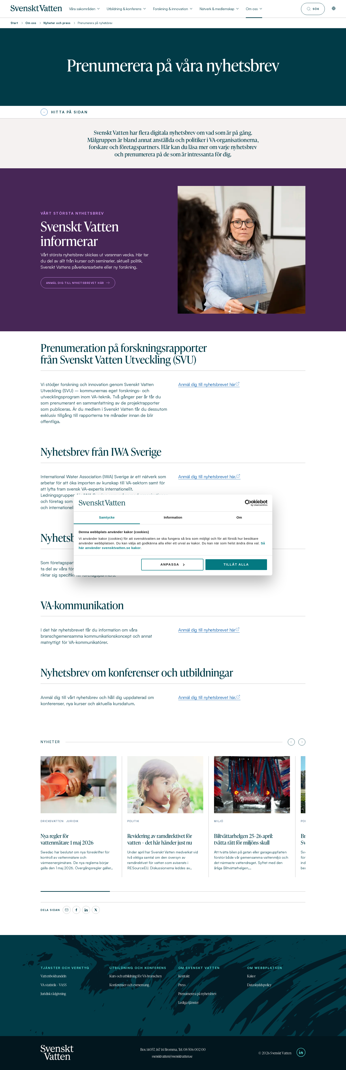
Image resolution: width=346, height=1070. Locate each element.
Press (182, 984)
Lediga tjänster (188, 1002)
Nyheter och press (56, 23)
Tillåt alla (236, 564)
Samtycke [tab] (107, 517)
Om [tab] (239, 517)
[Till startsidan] (36, 10)
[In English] (333, 9)
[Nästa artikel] (301, 742)
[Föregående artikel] (291, 742)
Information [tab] (173, 517)
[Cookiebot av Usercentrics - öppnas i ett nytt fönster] (248, 503)
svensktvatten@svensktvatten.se (172, 1056)
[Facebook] (76, 910)
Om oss (30, 23)
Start (14, 23)
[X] (96, 910)
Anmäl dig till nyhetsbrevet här (78, 283)
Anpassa (172, 564)
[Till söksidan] (313, 9)
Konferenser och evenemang (129, 984)
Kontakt (184, 976)
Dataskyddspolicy (259, 984)
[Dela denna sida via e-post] (67, 910)
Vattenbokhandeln (53, 976)
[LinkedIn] (86, 910)
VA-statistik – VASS (54, 984)
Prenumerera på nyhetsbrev (197, 993)
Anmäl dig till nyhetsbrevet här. (207, 476)
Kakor (251, 976)
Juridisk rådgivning (53, 993)
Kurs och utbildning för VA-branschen (135, 976)
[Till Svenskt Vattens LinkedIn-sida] (301, 1053)
